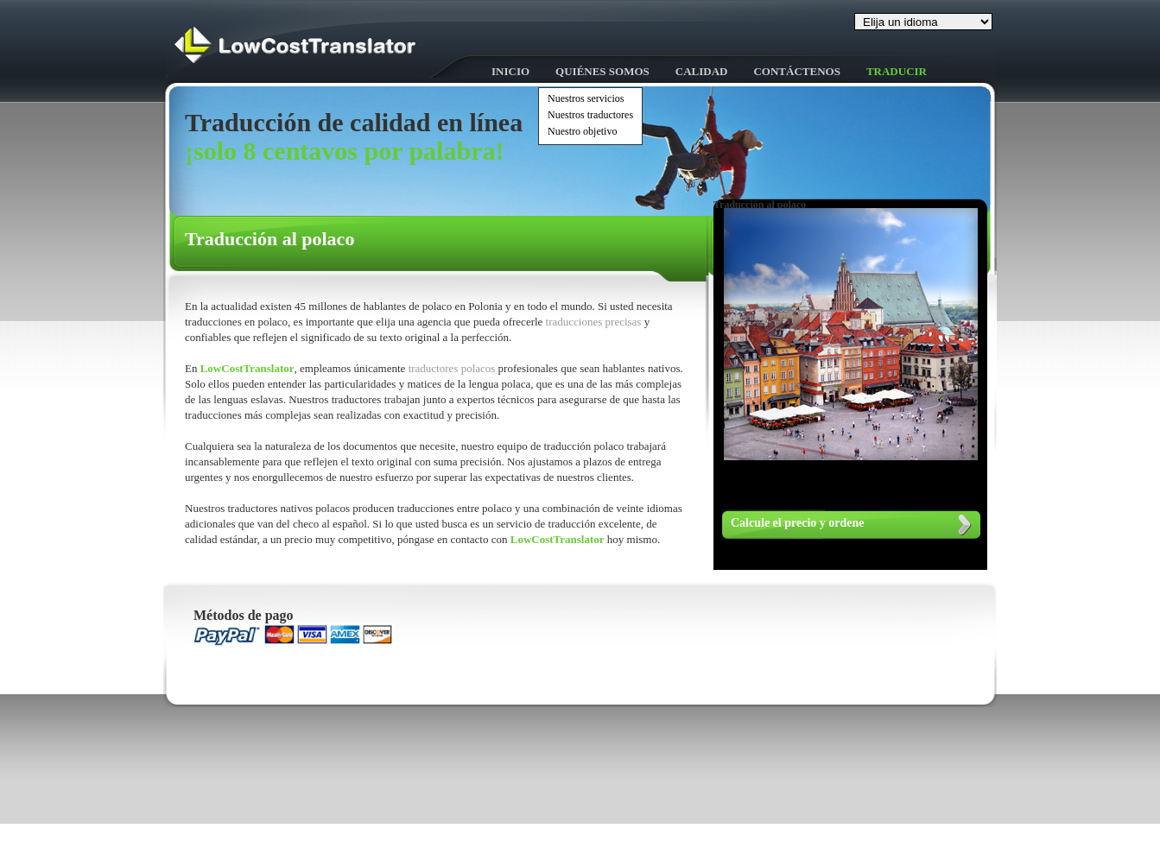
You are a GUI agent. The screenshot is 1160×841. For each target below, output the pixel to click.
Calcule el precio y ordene (798, 522)
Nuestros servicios (586, 98)
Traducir (896, 71)
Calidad (701, 71)
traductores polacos (453, 368)
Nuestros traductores (590, 115)
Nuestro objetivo (582, 131)
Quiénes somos (602, 71)
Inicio (510, 71)
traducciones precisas (595, 321)
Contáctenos (796, 71)
